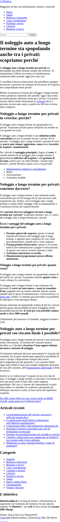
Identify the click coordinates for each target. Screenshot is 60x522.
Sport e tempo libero (16, 482)
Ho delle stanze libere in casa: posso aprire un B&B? (26, 398)
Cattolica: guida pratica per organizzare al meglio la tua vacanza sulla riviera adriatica (32, 438)
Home (9, 12)
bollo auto (5, 296)
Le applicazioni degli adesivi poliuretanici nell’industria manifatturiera (27, 421)
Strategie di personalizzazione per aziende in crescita (33, 434)
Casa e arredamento (16, 20)
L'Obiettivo (5, 1)
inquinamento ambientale (39, 367)
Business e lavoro (15, 29)
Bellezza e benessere (16, 17)
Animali (10, 459)
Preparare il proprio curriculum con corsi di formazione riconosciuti (28, 430)
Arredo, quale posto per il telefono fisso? (20, 401)
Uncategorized (13, 484)
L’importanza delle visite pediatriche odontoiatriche (32, 426)
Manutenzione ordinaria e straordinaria (26, 169)
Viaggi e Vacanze (15, 487)
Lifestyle (10, 26)
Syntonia (41, 101)
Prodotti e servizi (14, 23)
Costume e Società (15, 470)
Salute (9, 15)
